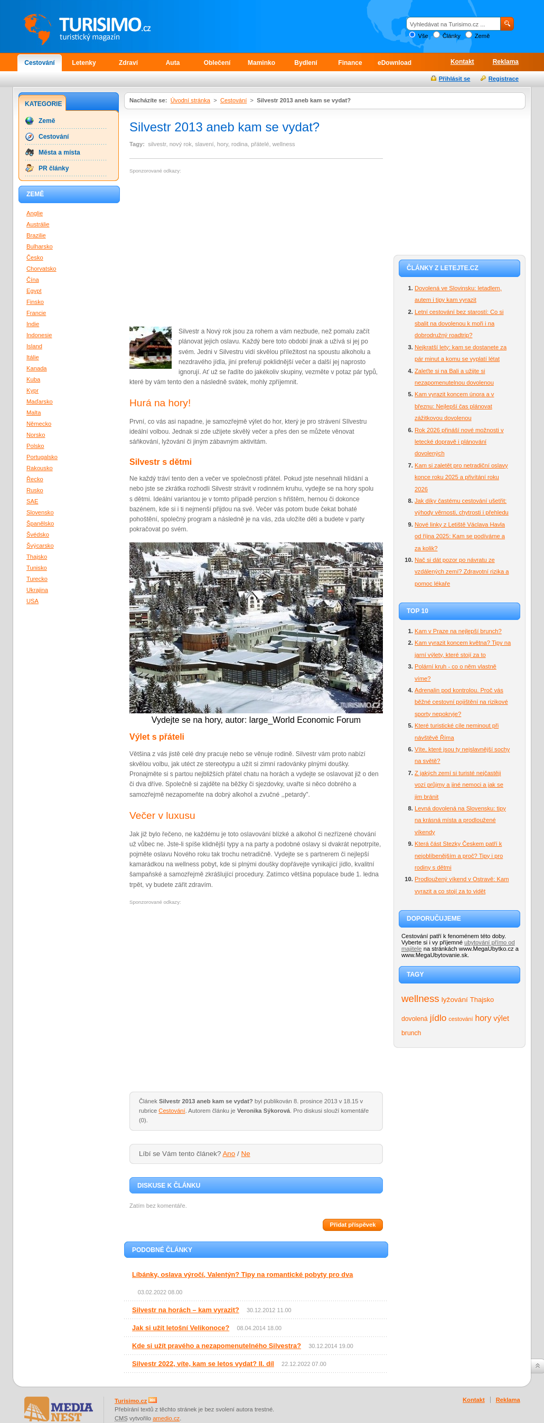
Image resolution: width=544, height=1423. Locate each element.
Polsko (35, 446)
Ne (245, 1154)
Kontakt (462, 61)
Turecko (37, 579)
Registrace (504, 78)
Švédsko (37, 534)
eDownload (394, 62)
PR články (54, 168)
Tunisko (36, 568)
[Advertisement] (218, 250)
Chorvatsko (41, 268)
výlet (501, 1018)
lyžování (455, 1000)
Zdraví (128, 62)
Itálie (32, 357)
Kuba (33, 379)
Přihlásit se (455, 78)
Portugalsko (42, 457)
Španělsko (40, 523)
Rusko (34, 490)
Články (452, 36)
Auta (173, 62)
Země (482, 36)
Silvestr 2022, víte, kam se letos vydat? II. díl (203, 1364)
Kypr (32, 390)
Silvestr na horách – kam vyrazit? (185, 1310)
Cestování (39, 62)
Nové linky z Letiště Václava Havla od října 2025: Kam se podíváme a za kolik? (460, 536)
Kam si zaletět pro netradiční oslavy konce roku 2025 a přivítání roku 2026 (461, 477)
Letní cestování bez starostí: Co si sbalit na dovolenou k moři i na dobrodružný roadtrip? (459, 324)
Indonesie (39, 335)
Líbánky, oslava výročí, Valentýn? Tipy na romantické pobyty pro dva (242, 1274)
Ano (228, 1154)
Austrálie (38, 224)
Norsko (35, 435)
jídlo (438, 1018)
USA (32, 601)
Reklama (506, 61)
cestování (460, 1019)
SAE (32, 501)
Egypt (34, 291)
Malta (33, 412)
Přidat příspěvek (353, 1224)
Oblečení (217, 62)
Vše (423, 36)
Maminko (261, 62)
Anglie (34, 213)
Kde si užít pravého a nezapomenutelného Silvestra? (216, 1346)
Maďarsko (39, 401)
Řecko (34, 479)
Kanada (36, 368)
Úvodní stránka (190, 100)
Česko (34, 257)
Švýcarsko (40, 545)
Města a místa (59, 152)
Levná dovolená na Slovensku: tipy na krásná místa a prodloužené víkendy (460, 820)
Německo (38, 424)
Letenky (84, 62)
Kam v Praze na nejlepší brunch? (458, 631)
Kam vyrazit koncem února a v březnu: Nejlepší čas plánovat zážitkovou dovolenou (454, 406)
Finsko (35, 302)
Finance (350, 62)
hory (483, 1018)
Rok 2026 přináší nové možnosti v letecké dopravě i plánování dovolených (459, 442)
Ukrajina (37, 590)
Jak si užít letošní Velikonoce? (180, 1328)
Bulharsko (39, 246)
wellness (420, 998)
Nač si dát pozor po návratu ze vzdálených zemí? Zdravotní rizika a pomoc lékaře (462, 572)
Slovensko (40, 512)
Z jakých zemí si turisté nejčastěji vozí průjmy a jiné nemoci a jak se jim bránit (459, 785)
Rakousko (39, 468)
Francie (36, 313)
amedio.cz (166, 1418)
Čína (32, 279)
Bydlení (305, 62)
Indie (32, 324)
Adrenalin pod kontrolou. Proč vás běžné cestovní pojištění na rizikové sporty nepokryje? (461, 702)
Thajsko (482, 1000)
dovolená (414, 1019)
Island (34, 346)
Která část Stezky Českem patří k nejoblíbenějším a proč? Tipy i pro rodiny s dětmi (459, 856)
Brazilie (36, 235)
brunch (411, 1033)
